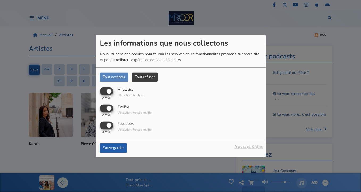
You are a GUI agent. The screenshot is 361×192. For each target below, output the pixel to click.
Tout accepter (114, 76)
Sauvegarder (113, 148)
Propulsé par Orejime (248, 147)
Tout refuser (145, 76)
